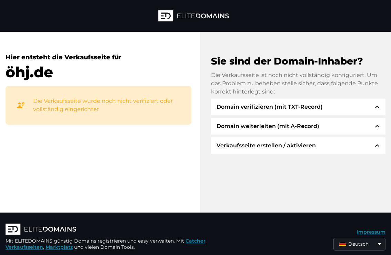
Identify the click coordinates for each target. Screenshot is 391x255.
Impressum (371, 232)
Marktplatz (59, 247)
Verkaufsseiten (24, 247)
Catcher (195, 241)
